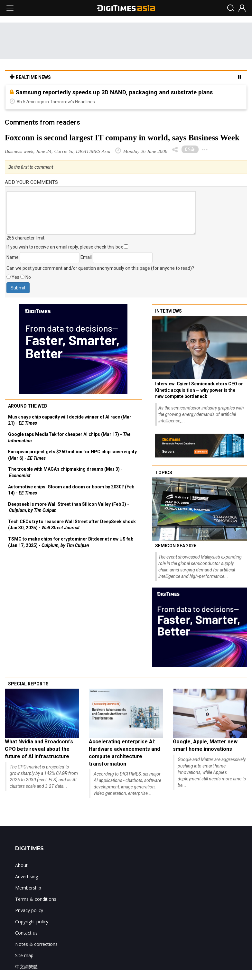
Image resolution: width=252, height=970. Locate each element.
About (21, 865)
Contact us (26, 933)
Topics (163, 472)
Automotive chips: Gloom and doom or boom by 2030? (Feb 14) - (71, 490)
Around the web (27, 406)
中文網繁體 (26, 967)
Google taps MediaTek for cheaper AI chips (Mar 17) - (69, 437)
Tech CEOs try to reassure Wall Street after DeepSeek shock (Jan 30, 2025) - (72, 525)
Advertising (26, 876)
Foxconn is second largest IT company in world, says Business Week (122, 137)
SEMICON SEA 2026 (175, 545)
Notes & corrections (36, 944)
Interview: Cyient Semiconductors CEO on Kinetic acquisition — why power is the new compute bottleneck (199, 390)
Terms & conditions (35, 899)
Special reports (28, 683)
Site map (24, 955)
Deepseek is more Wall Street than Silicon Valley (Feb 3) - (68, 507)
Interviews (168, 311)
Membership (28, 888)
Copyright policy (31, 921)
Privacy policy (29, 910)
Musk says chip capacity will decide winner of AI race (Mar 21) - (69, 420)
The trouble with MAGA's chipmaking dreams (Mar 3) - (65, 472)
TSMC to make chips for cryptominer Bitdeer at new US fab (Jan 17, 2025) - (70, 542)
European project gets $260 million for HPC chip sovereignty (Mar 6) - (72, 455)
